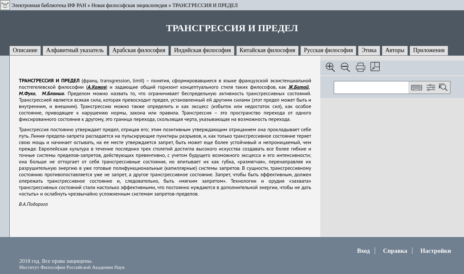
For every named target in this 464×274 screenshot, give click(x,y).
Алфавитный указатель (74, 50)
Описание (25, 50)
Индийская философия (202, 50)
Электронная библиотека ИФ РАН (49, 5)
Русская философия (328, 50)
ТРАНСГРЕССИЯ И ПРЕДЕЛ (205, 5)
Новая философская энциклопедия (129, 5)
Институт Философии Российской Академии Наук (72, 267)
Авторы (394, 50)
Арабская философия (138, 50)
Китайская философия (267, 50)
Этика (369, 50)
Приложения (429, 50)
